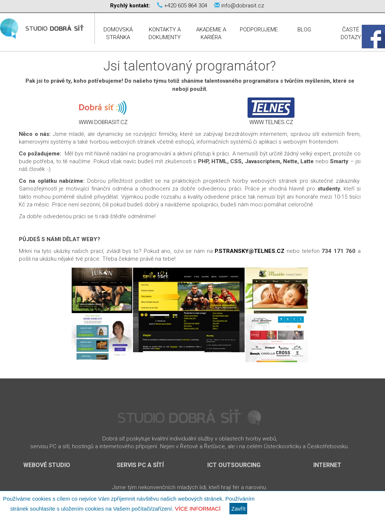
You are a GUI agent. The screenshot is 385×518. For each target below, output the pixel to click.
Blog (304, 29)
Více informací (197, 508)
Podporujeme (259, 29)
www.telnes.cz (271, 122)
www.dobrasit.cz (103, 122)
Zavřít (238, 508)
